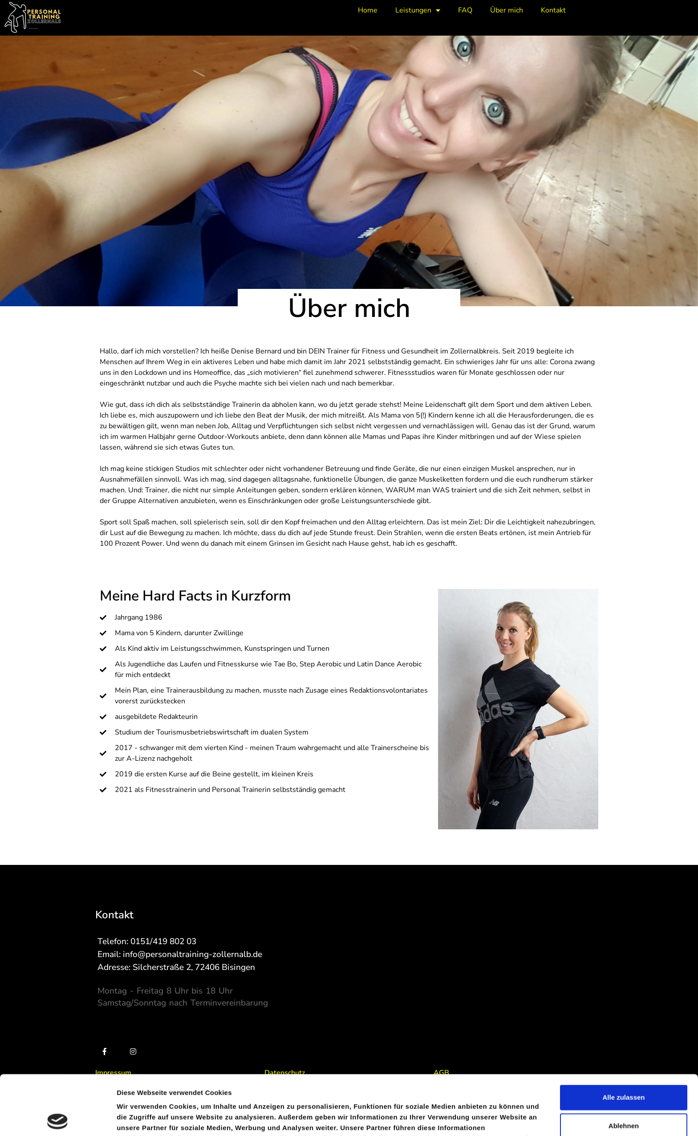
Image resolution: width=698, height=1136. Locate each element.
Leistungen (417, 10)
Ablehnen (624, 1066)
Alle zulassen (623, 1037)
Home (367, 10)
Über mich (506, 10)
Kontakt (553, 10)
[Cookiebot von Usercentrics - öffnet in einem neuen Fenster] (58, 1118)
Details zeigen (473, 1118)
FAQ (465, 10)
